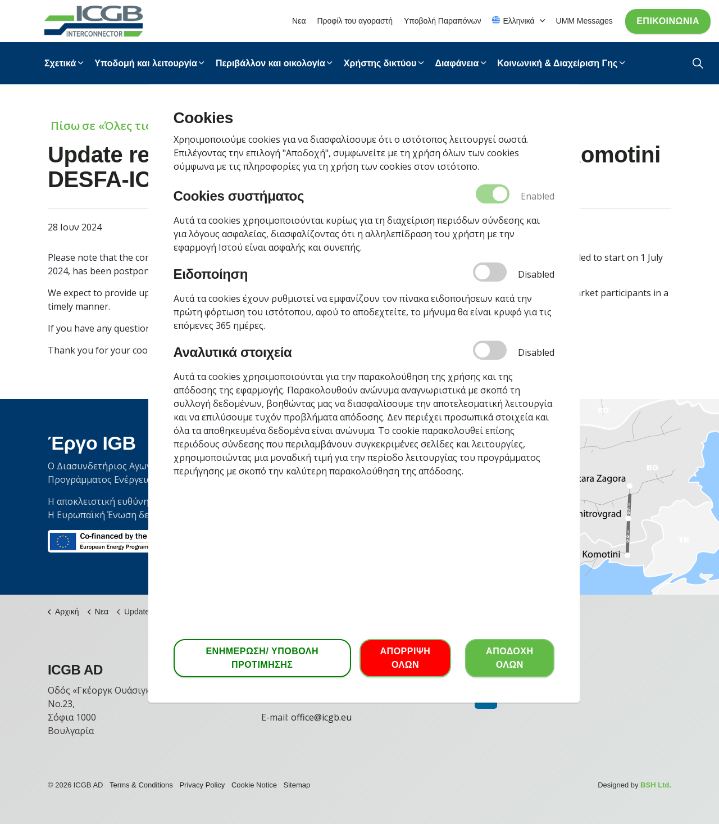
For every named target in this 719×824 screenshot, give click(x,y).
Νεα (299, 20)
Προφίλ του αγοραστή (355, 20)
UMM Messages (584, 20)
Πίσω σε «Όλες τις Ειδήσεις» (129, 125)
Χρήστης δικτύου (380, 63)
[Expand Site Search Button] (698, 63)
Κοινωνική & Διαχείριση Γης (557, 63)
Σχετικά (60, 63)
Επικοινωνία (668, 21)
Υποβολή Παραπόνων (442, 20)
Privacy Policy (202, 785)
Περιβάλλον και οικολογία (270, 63)
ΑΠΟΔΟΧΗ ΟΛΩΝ (509, 658)
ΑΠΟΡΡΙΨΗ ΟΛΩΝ (405, 658)
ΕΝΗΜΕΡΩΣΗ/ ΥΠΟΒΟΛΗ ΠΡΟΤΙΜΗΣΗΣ (262, 658)
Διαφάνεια (457, 63)
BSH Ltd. (655, 785)
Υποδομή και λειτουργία (145, 63)
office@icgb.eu (321, 717)
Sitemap (297, 785)
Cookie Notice (254, 785)
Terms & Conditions (141, 785)
